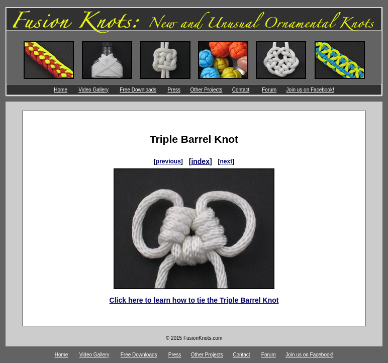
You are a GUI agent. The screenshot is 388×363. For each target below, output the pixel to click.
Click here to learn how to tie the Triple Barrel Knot (194, 300)
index (200, 161)
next (226, 161)
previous (168, 161)
